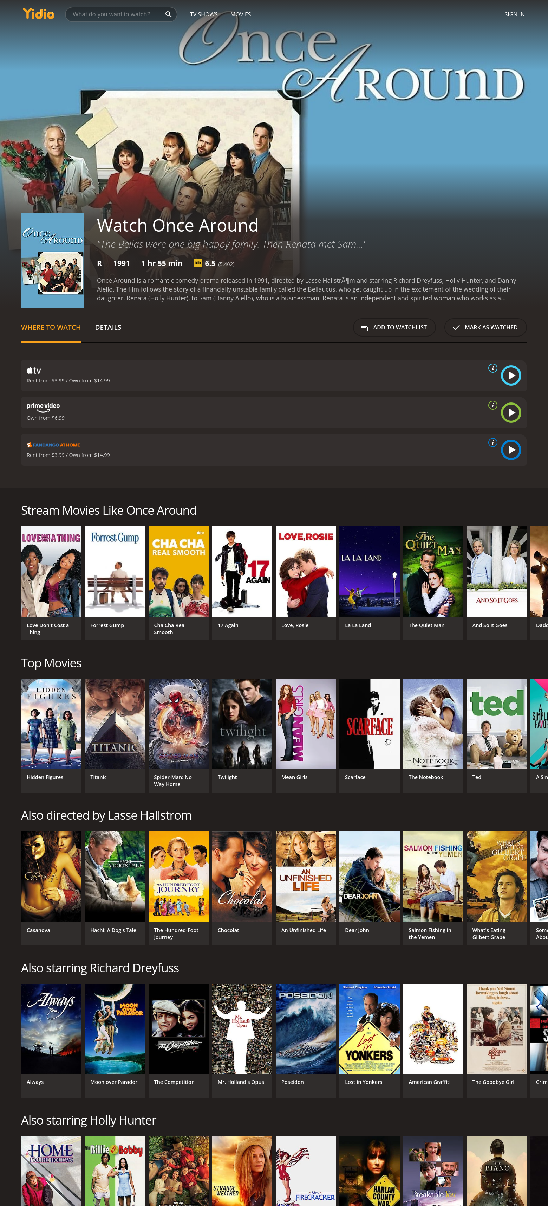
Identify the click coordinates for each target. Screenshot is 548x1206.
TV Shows (204, 14)
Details (108, 327)
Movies (240, 14)
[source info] (491, 368)
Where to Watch (51, 327)
